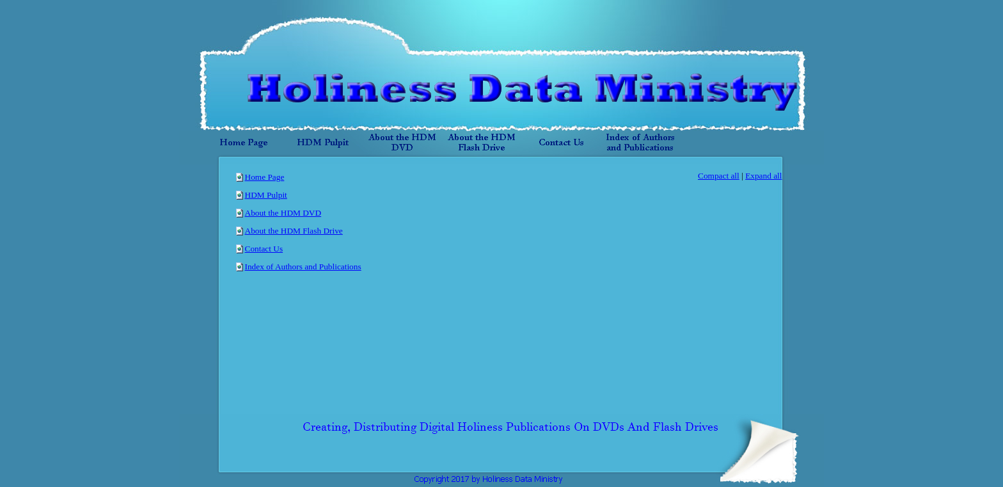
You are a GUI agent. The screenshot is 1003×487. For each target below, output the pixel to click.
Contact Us (264, 248)
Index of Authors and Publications (303, 266)
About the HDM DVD (283, 213)
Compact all (718, 175)
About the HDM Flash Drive (294, 231)
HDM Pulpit (266, 195)
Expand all (763, 175)
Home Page (265, 177)
